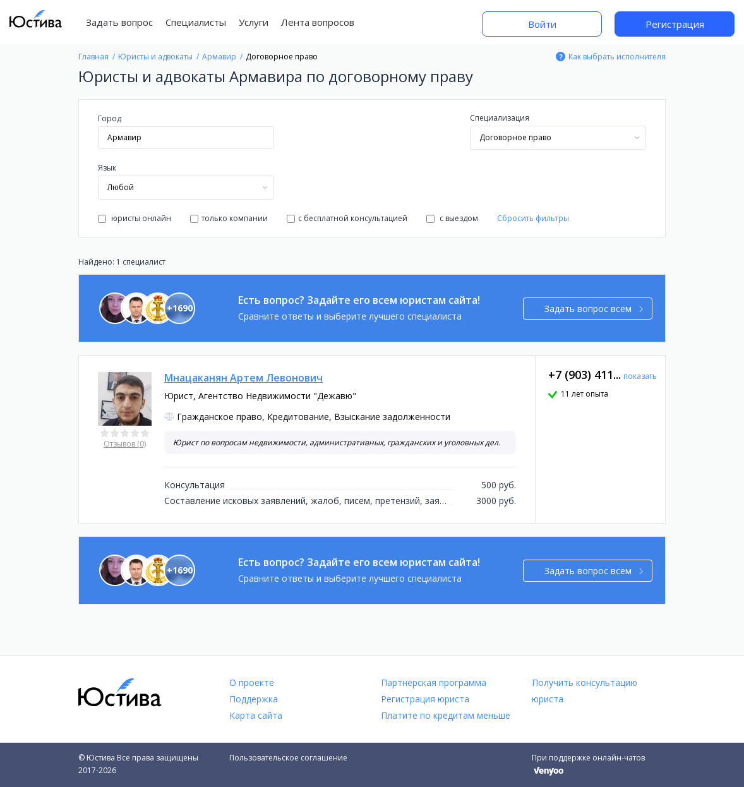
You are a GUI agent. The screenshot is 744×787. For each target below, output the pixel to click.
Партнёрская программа (433, 682)
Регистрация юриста (425, 699)
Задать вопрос (119, 22)
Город (109, 118)
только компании (229, 218)
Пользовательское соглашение (288, 757)
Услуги (253, 22)
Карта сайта (255, 715)
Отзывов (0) (125, 443)
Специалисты (195, 22)
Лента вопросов (317, 22)
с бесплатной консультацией (347, 218)
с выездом (452, 218)
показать (640, 376)
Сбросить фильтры (533, 218)
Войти (542, 24)
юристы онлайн (134, 218)
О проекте (251, 682)
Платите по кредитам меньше (445, 715)
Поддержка (253, 699)
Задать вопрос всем (594, 309)
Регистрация (674, 24)
